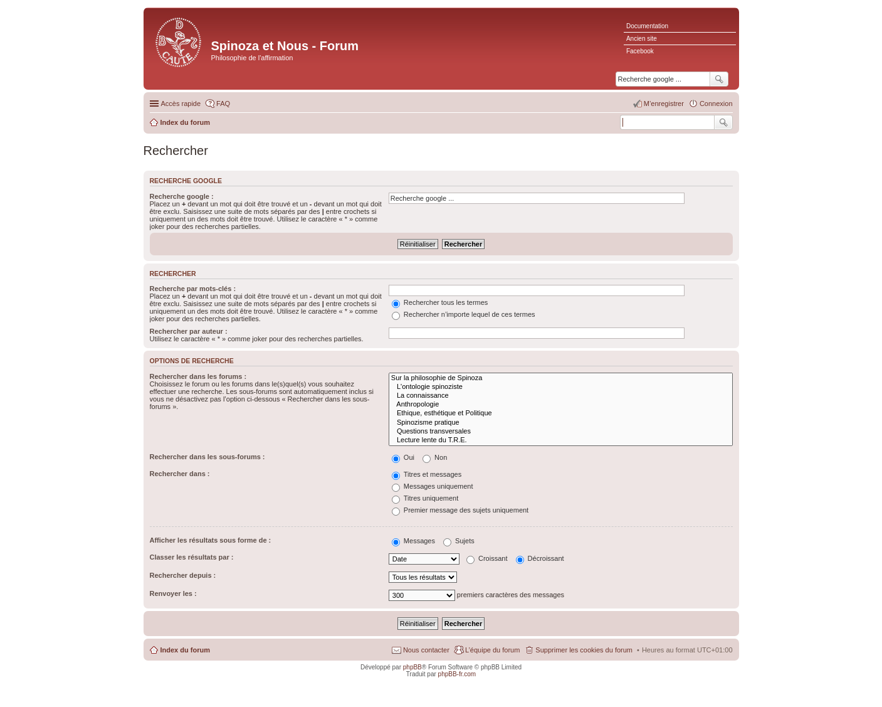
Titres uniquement (425, 498)
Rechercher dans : (180, 473)
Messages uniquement (432, 486)
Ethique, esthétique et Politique (561, 413)
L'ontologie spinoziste (561, 387)
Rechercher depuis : (183, 575)
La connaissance (561, 395)
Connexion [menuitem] (716, 103)
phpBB (412, 667)
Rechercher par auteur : (189, 331)
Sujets (459, 541)
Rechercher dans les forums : (198, 376)
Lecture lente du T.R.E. (561, 440)
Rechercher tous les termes (440, 302)
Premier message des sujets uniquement (460, 510)
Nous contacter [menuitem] (426, 650)
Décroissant (540, 558)
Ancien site (641, 38)
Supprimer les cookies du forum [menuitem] (584, 650)
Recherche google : (182, 196)
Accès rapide (181, 103)
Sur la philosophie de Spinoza (561, 378)
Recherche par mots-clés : (193, 288)
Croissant (487, 558)
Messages (413, 541)
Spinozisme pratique (561, 422)
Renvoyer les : (173, 593)
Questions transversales (561, 431)
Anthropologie (561, 404)
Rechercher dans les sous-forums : (207, 456)
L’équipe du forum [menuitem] (492, 650)
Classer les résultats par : (192, 557)
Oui (403, 457)
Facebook (640, 51)
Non (435, 457)
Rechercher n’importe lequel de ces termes (463, 314)
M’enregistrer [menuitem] (664, 103)
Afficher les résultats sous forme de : (210, 540)
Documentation (647, 26)
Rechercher (723, 122)
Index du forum (185, 650)
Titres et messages (426, 474)
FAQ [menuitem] (223, 103)
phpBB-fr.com (457, 674)
